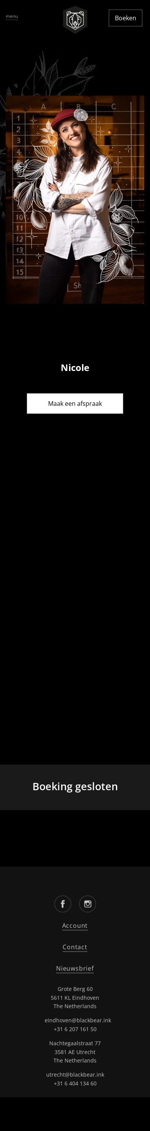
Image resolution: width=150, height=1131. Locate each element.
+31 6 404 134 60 (75, 1082)
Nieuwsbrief (75, 967)
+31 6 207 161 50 (75, 1028)
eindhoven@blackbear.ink (78, 1019)
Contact (75, 946)
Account (75, 925)
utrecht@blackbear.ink (75, 1073)
